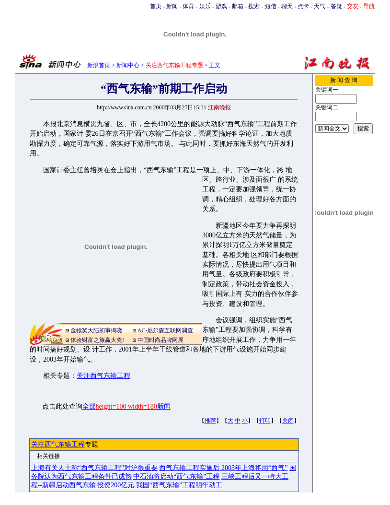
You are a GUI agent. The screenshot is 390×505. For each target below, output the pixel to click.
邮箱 (237, 6)
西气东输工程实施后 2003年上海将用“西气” (223, 467)
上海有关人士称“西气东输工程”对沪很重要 (94, 467)
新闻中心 (127, 65)
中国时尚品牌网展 (161, 340)
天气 (319, 6)
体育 (188, 6)
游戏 (221, 6)
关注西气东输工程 (103, 375)
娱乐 (205, 6)
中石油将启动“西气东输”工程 (176, 476)
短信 (270, 6)
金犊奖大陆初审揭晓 (96, 330)
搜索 (254, 6)
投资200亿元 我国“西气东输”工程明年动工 (159, 485)
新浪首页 (98, 65)
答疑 (336, 6)
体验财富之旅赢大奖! (97, 340)
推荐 (210, 420)
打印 (265, 420)
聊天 (287, 6)
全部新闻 (126, 406)
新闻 (172, 6)
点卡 (303, 6)
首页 (155, 6)
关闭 (288, 420)
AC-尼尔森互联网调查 (166, 330)
